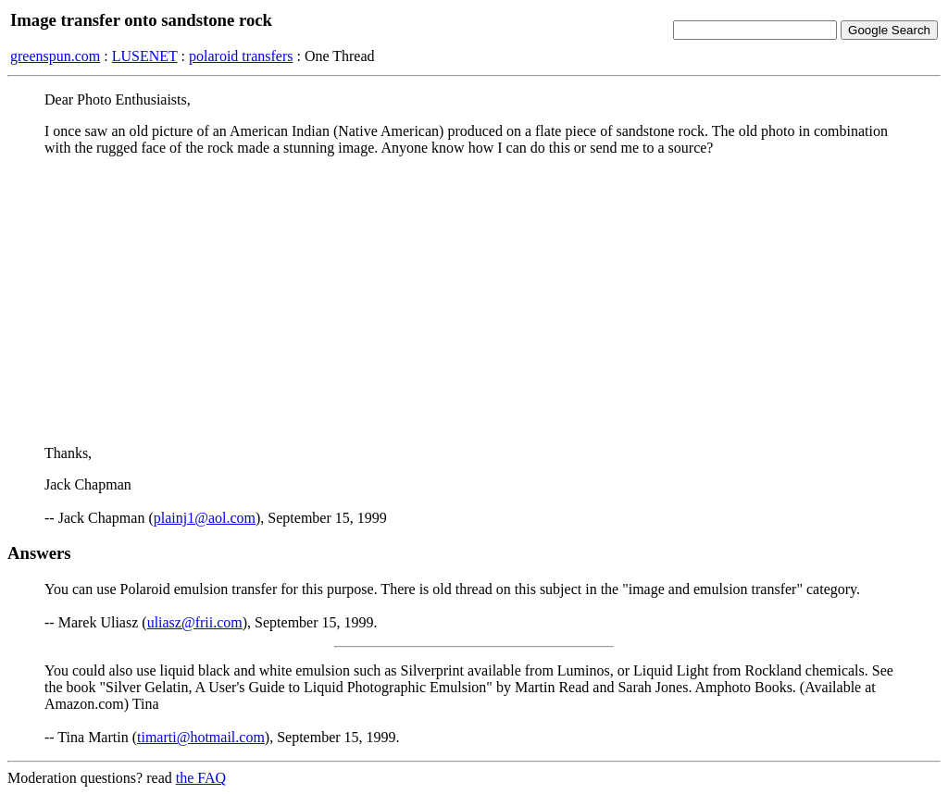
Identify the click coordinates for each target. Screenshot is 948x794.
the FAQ (201, 778)
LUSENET (145, 56)
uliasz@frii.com (195, 622)
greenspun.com (55, 56)
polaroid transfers (241, 56)
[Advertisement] (474, 300)
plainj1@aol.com (205, 518)
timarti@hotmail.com (201, 737)
